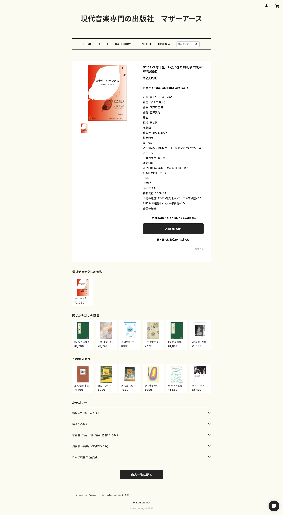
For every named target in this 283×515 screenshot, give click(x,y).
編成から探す (80, 424)
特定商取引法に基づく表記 (115, 495)
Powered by (141, 508)
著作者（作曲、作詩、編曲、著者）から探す (95, 435)
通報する (199, 248)
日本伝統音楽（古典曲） (85, 457)
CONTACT (145, 44)
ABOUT (103, 44)
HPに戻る (164, 44)
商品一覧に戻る (141, 475)
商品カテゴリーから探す (86, 413)
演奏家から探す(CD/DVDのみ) (90, 446)
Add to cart (173, 229)
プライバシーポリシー (85, 495)
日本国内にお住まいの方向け (173, 239)
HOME (87, 44)
